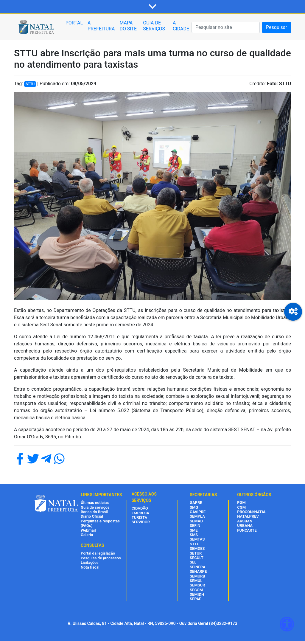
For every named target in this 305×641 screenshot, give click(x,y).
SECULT (196, 557)
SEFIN (195, 525)
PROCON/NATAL (251, 512)
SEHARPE (198, 571)
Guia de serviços (95, 507)
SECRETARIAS (203, 494)
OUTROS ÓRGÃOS (254, 494)
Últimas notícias (95, 502)
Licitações (90, 562)
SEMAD (196, 521)
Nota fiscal (90, 567)
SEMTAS (197, 539)
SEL (193, 562)
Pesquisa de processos (101, 558)
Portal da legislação (98, 553)
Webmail (88, 530)
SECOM (196, 590)
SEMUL (196, 580)
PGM (241, 502)
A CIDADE (181, 26)
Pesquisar (276, 27)
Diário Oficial (92, 516)
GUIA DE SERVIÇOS (154, 26)
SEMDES (197, 548)
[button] (152, 7)
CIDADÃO (140, 508)
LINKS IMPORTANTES (101, 494)
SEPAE (195, 599)
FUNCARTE (246, 530)
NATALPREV (248, 516)
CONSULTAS (92, 545)
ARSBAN (244, 521)
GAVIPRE (198, 512)
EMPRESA (140, 513)
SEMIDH (197, 594)
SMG (194, 507)
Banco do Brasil (94, 512)
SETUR (196, 553)
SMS (194, 535)
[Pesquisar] (226, 27)
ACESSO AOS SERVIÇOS (144, 497)
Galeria (87, 535)
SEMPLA (197, 516)
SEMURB (197, 576)
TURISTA (139, 517)
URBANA (245, 525)
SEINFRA (197, 567)
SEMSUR (197, 585)
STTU (195, 544)
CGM (241, 507)
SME (194, 530)
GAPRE (196, 502)
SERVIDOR (141, 522)
